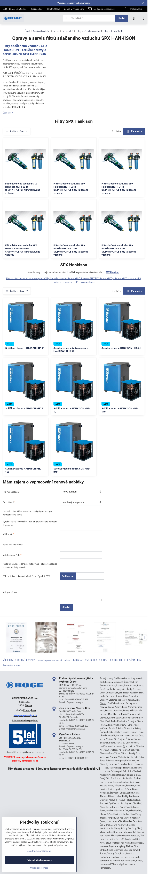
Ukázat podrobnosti (39, 867)
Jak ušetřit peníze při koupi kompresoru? (25, 751)
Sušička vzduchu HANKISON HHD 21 (25, 348)
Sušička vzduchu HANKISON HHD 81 (25, 408)
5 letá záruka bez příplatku (25, 720)
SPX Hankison (112, 272)
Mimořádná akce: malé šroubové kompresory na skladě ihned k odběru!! (54, 768)
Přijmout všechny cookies (39, 860)
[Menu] (143, 18)
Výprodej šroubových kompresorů (73, 2)
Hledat (122, 18)
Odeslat (66, 607)
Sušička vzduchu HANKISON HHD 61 (121, 348)
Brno (33, 710)
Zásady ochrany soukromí (39, 850)
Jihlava (28, 705)
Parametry (134, 131)
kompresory (105, 867)
